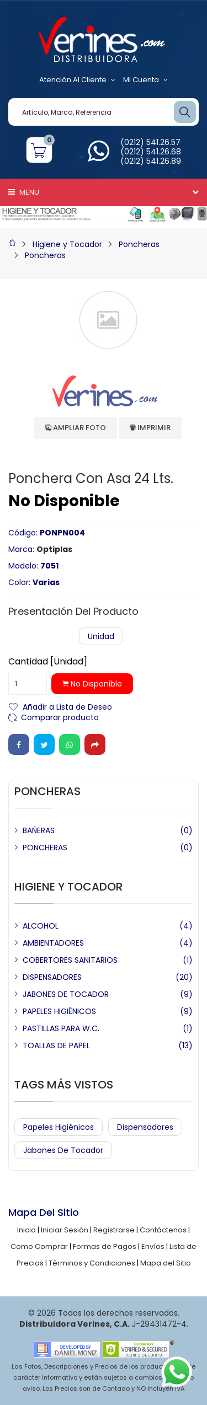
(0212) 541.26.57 (150, 142)
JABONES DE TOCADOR (66, 994)
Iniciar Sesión (64, 1230)
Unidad (101, 636)
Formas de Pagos (104, 1246)
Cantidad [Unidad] (47, 661)
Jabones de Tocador (63, 1150)
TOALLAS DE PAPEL (56, 1045)
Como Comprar (39, 1246)
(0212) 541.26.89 (150, 161)
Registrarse (114, 1230)
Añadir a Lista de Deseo (67, 706)
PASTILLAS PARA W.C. (61, 1028)
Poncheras (139, 244)
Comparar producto (60, 716)
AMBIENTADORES (53, 942)
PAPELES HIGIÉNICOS (59, 1011)
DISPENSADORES (52, 977)
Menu (23, 192)
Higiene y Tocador (67, 244)
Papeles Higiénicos (58, 1127)
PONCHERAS (45, 847)
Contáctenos (163, 1230)
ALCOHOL (41, 925)
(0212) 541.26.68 (150, 151)
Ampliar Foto (75, 427)
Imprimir (150, 427)
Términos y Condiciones (92, 1263)
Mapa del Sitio (165, 1263)
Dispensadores (145, 1127)
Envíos (152, 1246)
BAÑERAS (39, 830)
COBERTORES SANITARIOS (70, 960)
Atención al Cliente (77, 79)
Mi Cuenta (145, 79)
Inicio (26, 1230)
